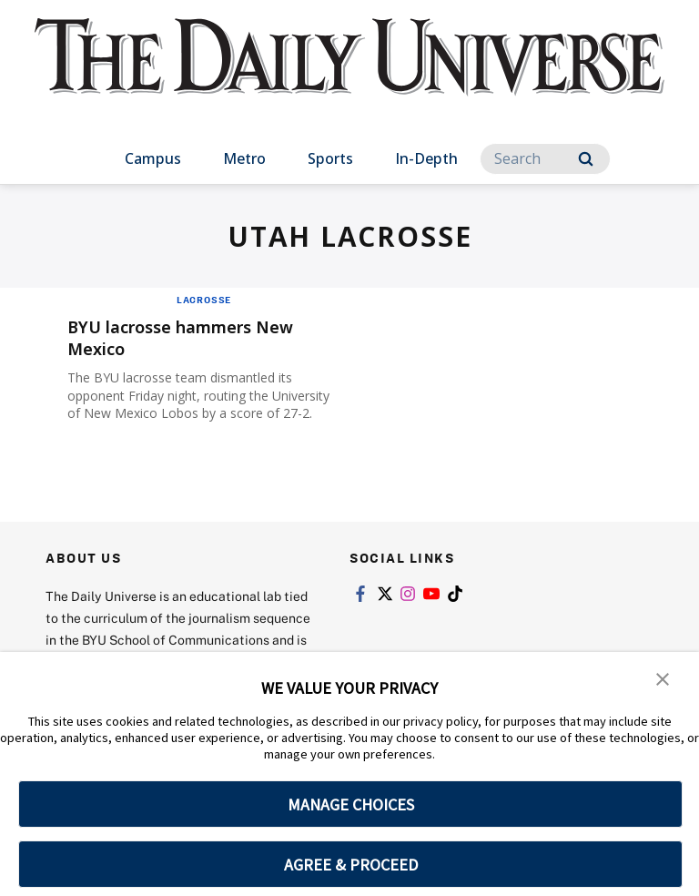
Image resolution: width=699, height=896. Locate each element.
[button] (662, 678)
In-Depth (426, 158)
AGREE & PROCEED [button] (351, 864)
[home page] (349, 72)
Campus (153, 158)
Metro (244, 158)
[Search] (545, 159)
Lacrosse (204, 299)
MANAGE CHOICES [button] (351, 804)
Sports (330, 158)
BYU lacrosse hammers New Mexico (194, 337)
